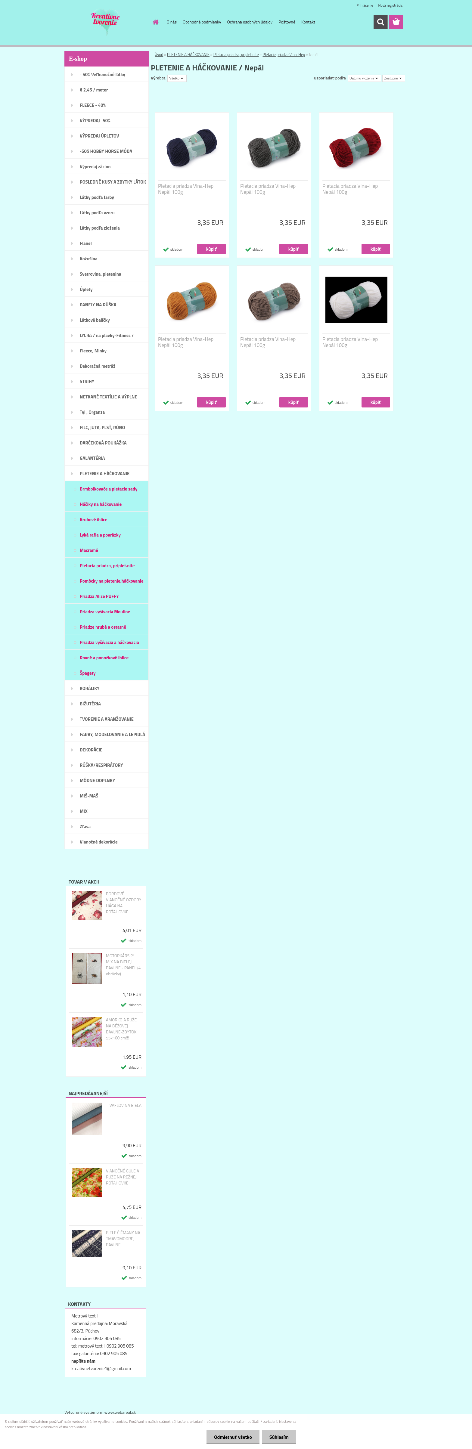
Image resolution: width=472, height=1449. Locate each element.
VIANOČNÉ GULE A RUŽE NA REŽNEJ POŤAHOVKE (122, 1177)
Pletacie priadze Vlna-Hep (283, 54)
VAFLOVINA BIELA (125, 1105)
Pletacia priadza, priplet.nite (236, 54)
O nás (172, 22)
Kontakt (308, 22)
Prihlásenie (364, 5)
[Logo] (105, 22)
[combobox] (364, 78)
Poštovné (286, 22)
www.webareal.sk (120, 1412)
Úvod (159, 54)
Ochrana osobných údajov (250, 22)
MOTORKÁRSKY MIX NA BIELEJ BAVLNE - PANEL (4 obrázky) (123, 965)
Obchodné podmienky (202, 22)
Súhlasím (279, 1437)
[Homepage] (155, 22)
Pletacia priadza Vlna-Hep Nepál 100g (185, 189)
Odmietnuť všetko (233, 1437)
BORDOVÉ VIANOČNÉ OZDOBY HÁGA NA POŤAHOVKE (123, 903)
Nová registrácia (390, 5)
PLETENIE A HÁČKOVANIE (188, 54)
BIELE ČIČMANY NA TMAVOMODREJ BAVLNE (123, 1239)
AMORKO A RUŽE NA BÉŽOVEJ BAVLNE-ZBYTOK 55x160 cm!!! (121, 1029)
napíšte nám (83, 1361)
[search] (380, 22)
